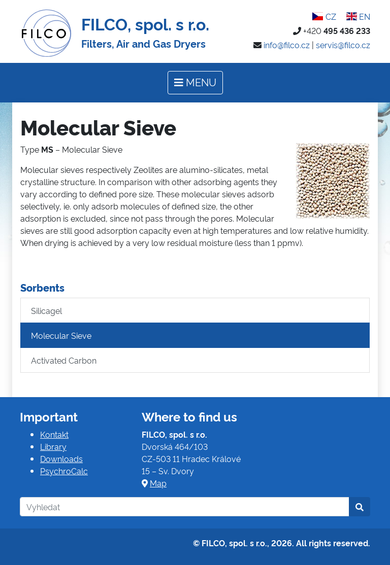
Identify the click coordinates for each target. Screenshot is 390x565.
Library (53, 446)
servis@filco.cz (343, 44)
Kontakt (54, 434)
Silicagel (46, 310)
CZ (324, 16)
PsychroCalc (64, 470)
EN (358, 16)
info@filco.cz (287, 44)
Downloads (61, 458)
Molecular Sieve (61, 335)
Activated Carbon (63, 360)
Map (158, 482)
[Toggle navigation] (195, 82)
